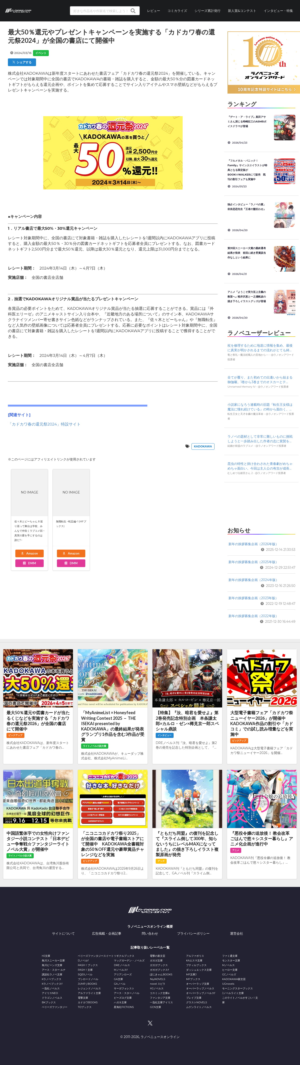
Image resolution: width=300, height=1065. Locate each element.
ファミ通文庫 (229, 955)
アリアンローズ (123, 974)
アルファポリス (195, 955)
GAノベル (119, 983)
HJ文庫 (46, 955)
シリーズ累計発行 (208, 11)
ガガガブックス (159, 965)
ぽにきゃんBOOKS (161, 974)
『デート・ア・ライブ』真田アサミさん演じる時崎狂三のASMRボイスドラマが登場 (246, 121)
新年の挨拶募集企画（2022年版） (253, 616)
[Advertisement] (261, 503)
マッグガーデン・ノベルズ (129, 960)
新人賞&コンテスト (242, 11)
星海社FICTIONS (124, 1007)
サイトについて (63, 933)
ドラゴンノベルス (52, 997)
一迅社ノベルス (51, 988)
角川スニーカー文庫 (53, 960)
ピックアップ (15, 735)
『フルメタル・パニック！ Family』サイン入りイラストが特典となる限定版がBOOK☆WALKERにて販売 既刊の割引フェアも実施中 (247, 170)
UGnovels (228, 983)
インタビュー (164, 735)
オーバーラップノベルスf (200, 993)
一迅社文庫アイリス (161, 1002)
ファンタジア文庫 (160, 997)
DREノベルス (122, 965)
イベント (40, 53)
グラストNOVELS (196, 1002)
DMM (29, 563)
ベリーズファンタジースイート (96, 955)
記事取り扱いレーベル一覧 (150, 947)
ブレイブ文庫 (193, 997)
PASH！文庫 (85, 969)
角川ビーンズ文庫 (52, 965)
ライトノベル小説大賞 (94, 745)
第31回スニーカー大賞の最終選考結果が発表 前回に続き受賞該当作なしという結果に (246, 253)
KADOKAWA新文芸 (234, 979)
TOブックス (85, 1007)
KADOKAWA (203, 446)
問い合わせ (150, 933)
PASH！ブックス (88, 965)
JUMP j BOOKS (87, 983)
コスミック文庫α (159, 993)
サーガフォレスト (124, 988)
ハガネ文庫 (120, 1002)
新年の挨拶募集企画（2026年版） (253, 544)
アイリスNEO (50, 993)
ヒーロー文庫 (229, 969)
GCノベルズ (229, 974)
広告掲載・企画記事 (106, 933)
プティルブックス (196, 965)
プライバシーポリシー (193, 933)
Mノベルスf (120, 969)
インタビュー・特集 (278, 11)
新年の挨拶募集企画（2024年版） (253, 580)
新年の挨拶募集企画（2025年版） (253, 562)
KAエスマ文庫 (194, 960)
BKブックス (49, 1002)
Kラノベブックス (52, 979)
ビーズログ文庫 (123, 997)
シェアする (22, 62)
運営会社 (236, 933)
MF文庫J (191, 974)
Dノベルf (83, 960)
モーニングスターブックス (237, 988)
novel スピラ (157, 983)
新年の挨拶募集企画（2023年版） (253, 598)
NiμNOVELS (157, 979)
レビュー (153, 11)
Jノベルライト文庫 (233, 993)
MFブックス (193, 979)
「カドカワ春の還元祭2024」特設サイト (44, 424)
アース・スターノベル (126, 993)
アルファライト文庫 (89, 993)
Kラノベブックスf (52, 983)
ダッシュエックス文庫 (199, 969)
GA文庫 (118, 979)
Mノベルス (228, 965)
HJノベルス (156, 988)
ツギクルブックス (124, 955)
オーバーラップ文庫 (197, 983)
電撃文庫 (83, 997)
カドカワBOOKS (88, 1002)
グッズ (161, 860)
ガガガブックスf (159, 969)
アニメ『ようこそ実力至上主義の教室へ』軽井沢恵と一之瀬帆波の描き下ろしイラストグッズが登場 (246, 296)
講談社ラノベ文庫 (52, 974)
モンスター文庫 (231, 960)
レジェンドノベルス (89, 988)
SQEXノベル (85, 974)
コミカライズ (177, 11)
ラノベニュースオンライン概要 (150, 926)
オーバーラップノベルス (200, 988)
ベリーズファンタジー (54, 1007)
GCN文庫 (155, 1007)
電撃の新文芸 (157, 955)
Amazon (29, 553)
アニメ (235, 850)
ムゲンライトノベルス (199, 1007)
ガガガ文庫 (156, 960)
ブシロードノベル (88, 979)
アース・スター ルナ (54, 969)
